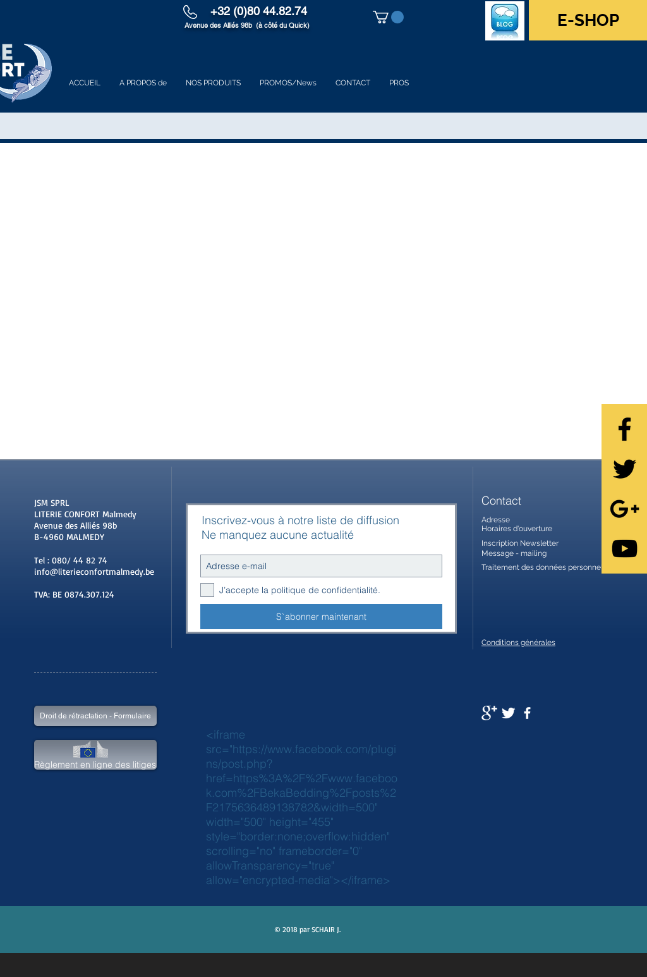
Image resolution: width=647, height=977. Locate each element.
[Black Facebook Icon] (624, 429)
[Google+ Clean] (489, 713)
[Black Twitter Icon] (624, 468)
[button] (388, 17)
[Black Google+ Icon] (624, 508)
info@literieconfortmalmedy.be (94, 571)
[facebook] (527, 713)
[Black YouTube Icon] (624, 548)
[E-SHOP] (588, 20)
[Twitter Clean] (508, 713)
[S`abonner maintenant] (321, 616)
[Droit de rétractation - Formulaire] (95, 716)
